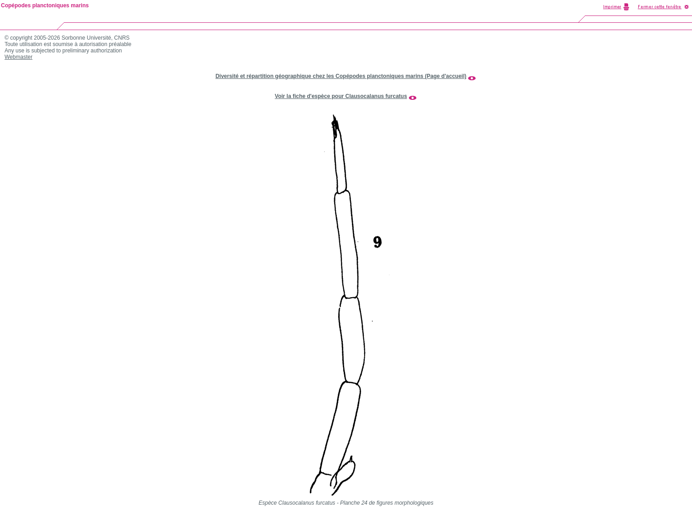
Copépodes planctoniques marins (45, 5)
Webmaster (18, 57)
